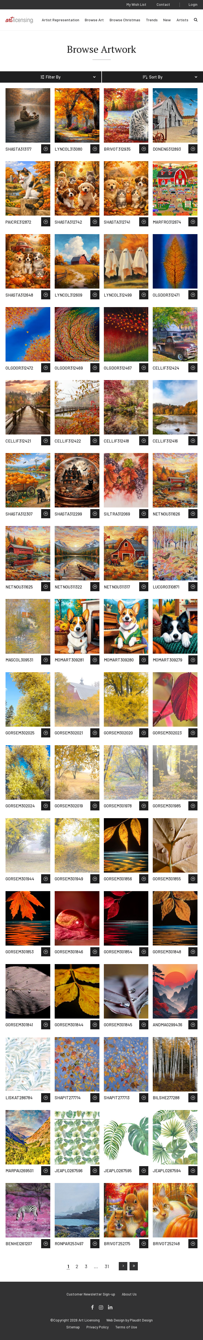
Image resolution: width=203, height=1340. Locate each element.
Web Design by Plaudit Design (129, 1320)
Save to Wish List (45, 148)
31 (107, 1266)
